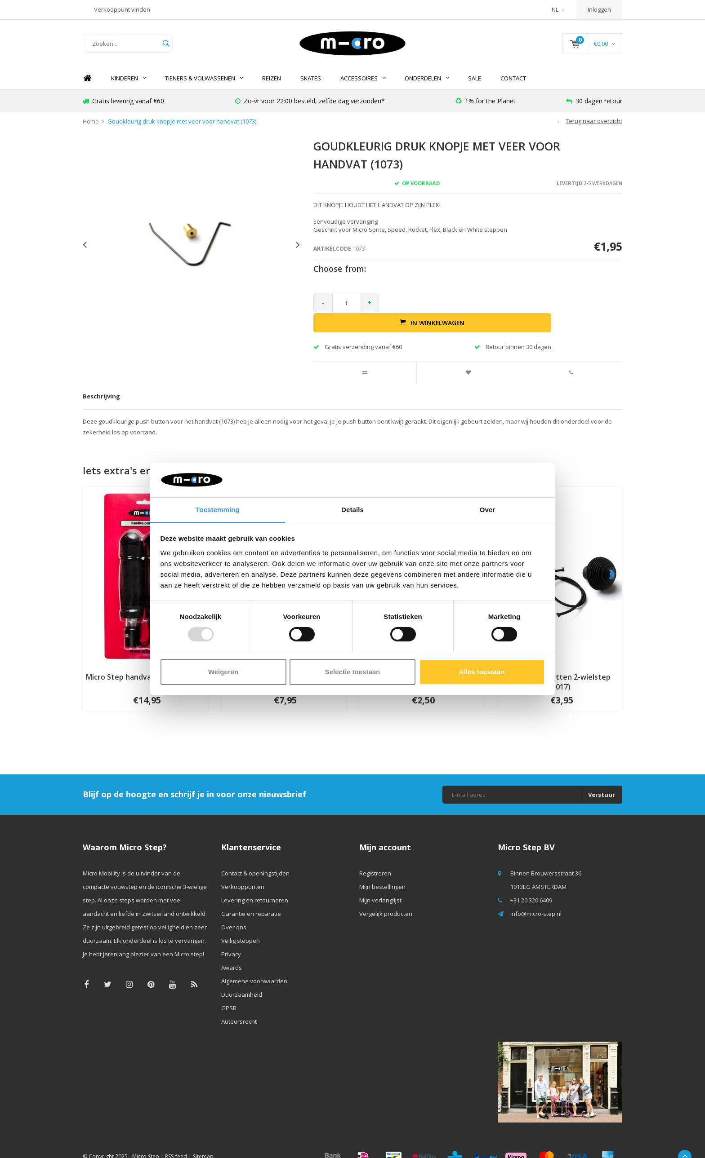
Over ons (233, 913)
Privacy (231, 940)
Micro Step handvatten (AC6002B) (145, 662)
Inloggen (599, 9)
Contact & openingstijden (255, 859)
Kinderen (128, 83)
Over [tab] (487, 509)
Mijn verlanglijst (380, 886)
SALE (474, 83)
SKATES (310, 83)
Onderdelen (427, 83)
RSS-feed (176, 1142)
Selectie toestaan (352, 672)
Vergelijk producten (385, 899)
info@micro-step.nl (536, 899)
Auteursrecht (239, 1007)
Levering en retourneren (254, 886)
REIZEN (271, 83)
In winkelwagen (503, 307)
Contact (513, 83)
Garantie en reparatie (251, 899)
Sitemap (203, 1142)
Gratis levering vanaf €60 (123, 105)
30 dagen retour (594, 105)
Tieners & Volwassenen (204, 83)
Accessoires (362, 83)
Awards (231, 953)
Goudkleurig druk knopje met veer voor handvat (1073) (181, 126)
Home (87, 83)
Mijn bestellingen (382, 872)
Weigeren (223, 672)
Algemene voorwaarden (254, 967)
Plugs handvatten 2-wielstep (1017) (560, 667)
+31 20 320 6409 (531, 886)
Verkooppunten (242, 872)
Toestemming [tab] (218, 509)
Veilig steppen (240, 926)
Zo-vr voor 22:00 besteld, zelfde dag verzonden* (310, 105)
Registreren (375, 859)
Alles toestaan (482, 672)
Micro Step (145, 1142)
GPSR (228, 994)
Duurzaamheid (241, 980)
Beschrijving (101, 381)
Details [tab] (352, 509)
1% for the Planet (485, 105)
